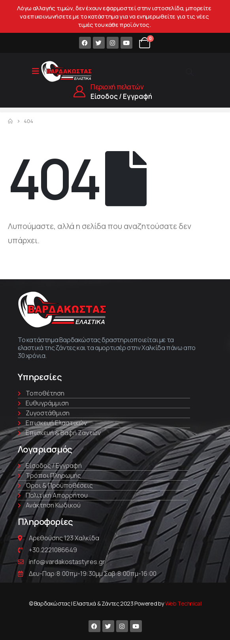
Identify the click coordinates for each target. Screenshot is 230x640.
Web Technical (183, 603)
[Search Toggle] (189, 72)
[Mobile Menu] (35, 71)
